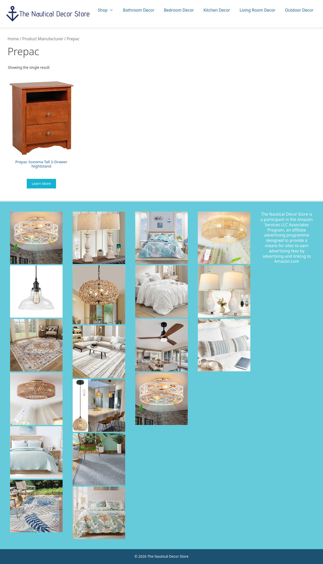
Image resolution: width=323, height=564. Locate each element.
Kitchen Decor (216, 10)
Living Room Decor (257, 10)
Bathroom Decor (138, 10)
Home (13, 39)
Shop (108, 10)
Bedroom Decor (179, 10)
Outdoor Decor (299, 10)
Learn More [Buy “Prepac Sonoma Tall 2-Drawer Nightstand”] (41, 183)
